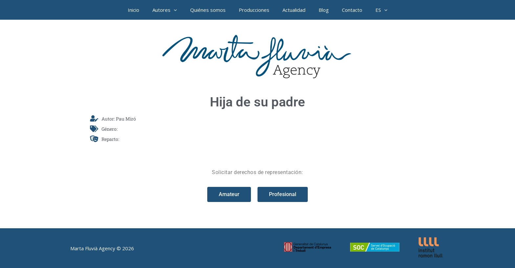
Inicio (133, 10)
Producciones (254, 10)
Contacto (352, 10)
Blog (324, 10)
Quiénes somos (208, 10)
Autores (168, 10)
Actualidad (293, 10)
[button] (177, 10)
